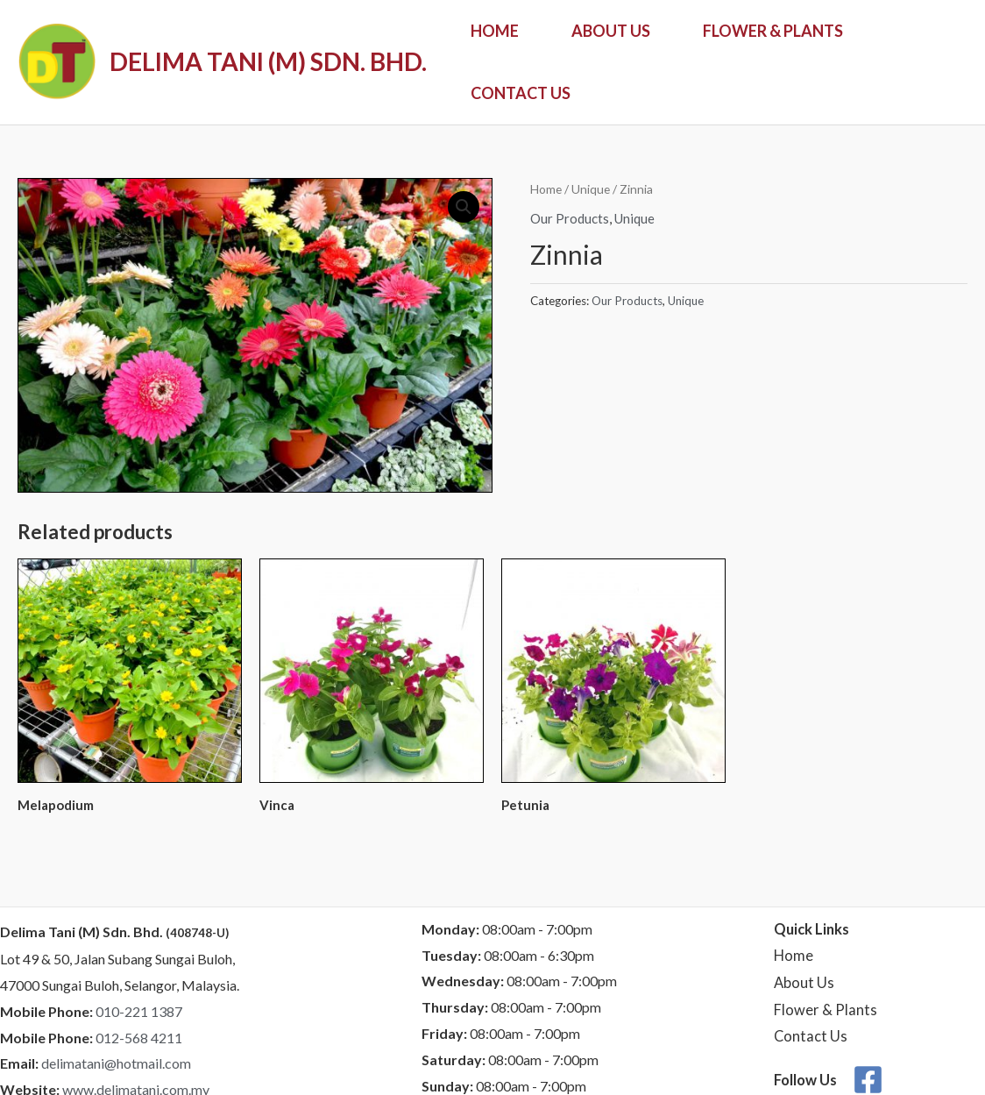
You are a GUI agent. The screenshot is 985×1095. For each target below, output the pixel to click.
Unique (590, 188)
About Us (610, 30)
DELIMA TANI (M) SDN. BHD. (268, 61)
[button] (463, 207)
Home (495, 30)
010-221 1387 (139, 1011)
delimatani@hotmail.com (116, 1063)
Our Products (569, 218)
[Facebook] (868, 1079)
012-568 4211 (139, 1037)
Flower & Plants (773, 30)
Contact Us (520, 93)
